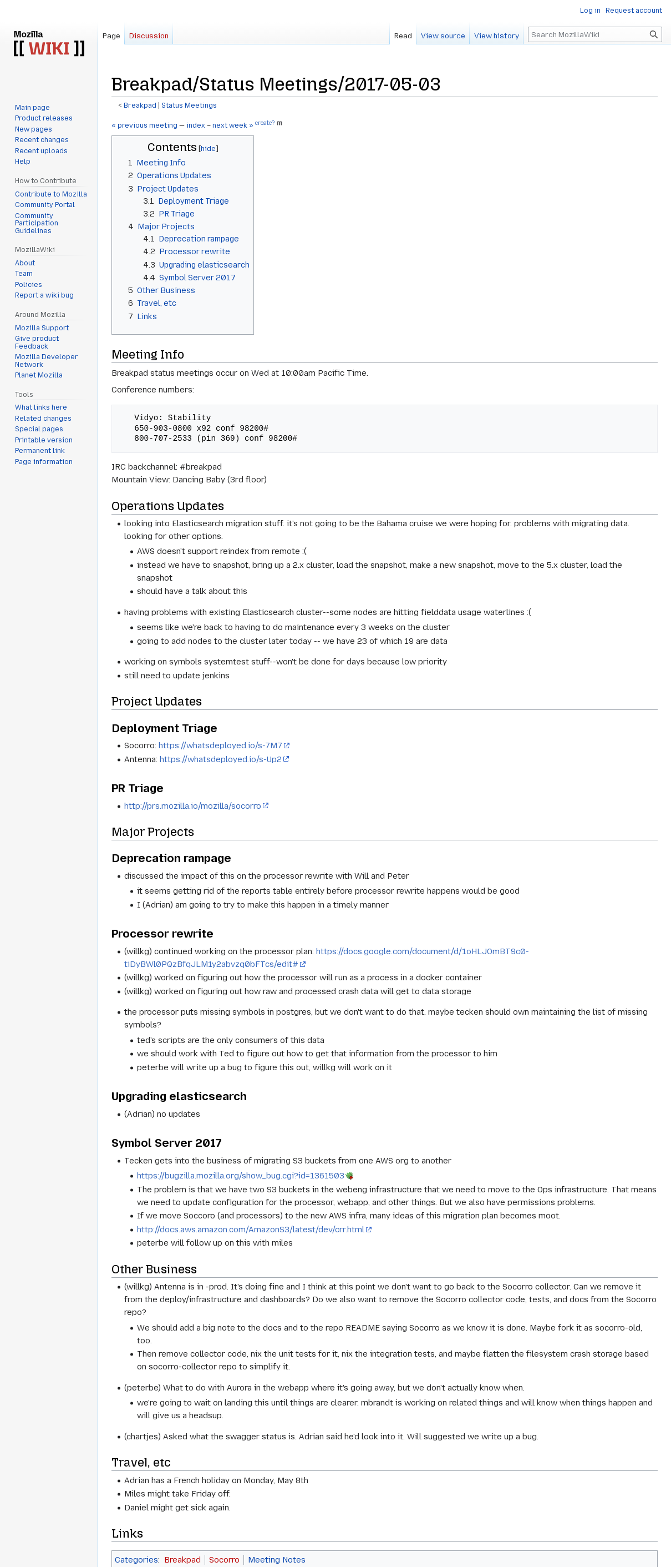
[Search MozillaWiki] (595, 34)
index (195, 125)
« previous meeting (144, 125)
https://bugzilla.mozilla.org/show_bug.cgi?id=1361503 (240, 1176)
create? (264, 123)
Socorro (224, 1560)
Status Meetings (189, 105)
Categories (136, 1560)
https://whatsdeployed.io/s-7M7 (220, 745)
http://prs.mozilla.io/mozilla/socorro (192, 806)
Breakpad (140, 105)
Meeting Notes (277, 1560)
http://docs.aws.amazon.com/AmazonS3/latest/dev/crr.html (250, 1230)
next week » (232, 125)
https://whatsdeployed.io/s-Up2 (221, 759)
